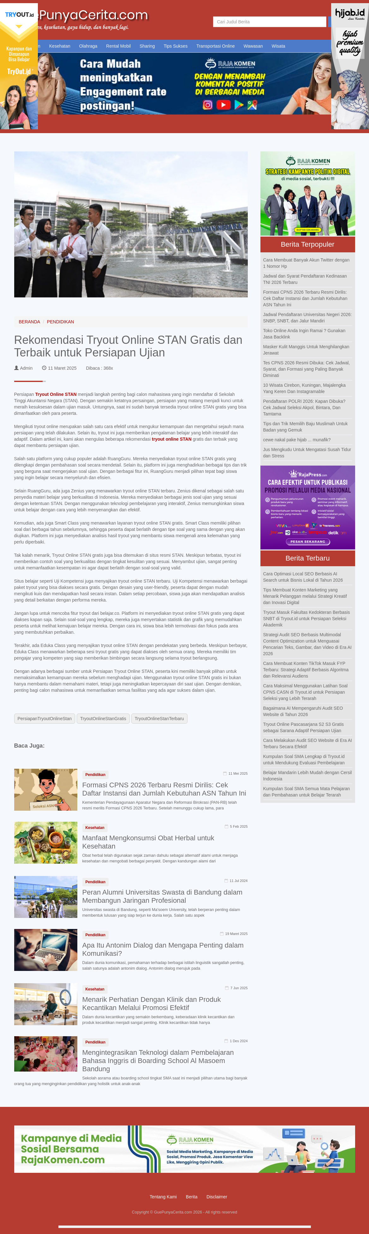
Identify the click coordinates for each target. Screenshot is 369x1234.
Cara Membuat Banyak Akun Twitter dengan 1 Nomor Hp (306, 263)
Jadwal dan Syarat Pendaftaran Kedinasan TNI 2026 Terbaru (305, 279)
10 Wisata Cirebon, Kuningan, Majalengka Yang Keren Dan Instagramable (304, 388)
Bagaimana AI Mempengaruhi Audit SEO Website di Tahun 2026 (303, 711)
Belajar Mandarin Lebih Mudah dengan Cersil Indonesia (307, 775)
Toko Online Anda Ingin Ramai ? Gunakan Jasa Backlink (304, 333)
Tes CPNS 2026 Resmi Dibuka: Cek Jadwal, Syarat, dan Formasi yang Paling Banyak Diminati (306, 369)
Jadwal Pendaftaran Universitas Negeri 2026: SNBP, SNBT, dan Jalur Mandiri (307, 317)
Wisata (278, 46)
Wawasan (253, 46)
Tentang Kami (163, 1196)
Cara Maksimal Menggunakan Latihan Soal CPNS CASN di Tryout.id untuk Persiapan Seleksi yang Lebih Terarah (305, 692)
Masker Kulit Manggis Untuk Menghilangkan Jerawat (306, 350)
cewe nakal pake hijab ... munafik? (297, 439)
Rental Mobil (118, 46)
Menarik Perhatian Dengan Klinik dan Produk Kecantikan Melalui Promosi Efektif (151, 1004)
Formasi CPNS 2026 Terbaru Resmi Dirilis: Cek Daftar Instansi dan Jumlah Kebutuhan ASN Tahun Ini (164, 789)
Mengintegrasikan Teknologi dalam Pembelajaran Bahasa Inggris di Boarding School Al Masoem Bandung (158, 1061)
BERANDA (29, 321)
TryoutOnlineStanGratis (103, 718)
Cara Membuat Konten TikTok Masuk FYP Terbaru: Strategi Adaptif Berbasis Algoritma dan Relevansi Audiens (306, 670)
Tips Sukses (175, 46)
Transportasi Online (215, 46)
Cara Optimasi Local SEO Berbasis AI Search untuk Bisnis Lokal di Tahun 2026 (303, 577)
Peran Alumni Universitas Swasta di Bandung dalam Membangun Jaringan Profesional (162, 896)
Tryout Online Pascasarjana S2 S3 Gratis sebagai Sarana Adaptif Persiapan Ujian (303, 727)
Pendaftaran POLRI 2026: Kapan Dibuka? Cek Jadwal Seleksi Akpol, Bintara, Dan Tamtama (304, 407)
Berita (192, 1196)
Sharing (147, 46)
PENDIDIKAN (60, 321)
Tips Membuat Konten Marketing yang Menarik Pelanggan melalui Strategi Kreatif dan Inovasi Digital (305, 596)
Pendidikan (95, 775)
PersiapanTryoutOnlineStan (45, 718)
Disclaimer (216, 1196)
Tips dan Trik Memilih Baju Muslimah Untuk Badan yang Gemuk (305, 426)
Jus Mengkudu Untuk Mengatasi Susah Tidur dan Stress (307, 452)
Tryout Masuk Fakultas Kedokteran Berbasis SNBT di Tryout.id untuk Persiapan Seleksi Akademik (306, 618)
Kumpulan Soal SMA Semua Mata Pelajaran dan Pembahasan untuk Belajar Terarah (306, 791)
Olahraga (88, 46)
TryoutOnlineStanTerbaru (159, 718)
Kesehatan (59, 46)
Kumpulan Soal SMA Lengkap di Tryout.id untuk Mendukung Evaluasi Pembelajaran (304, 759)
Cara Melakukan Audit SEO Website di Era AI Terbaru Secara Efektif (307, 743)
